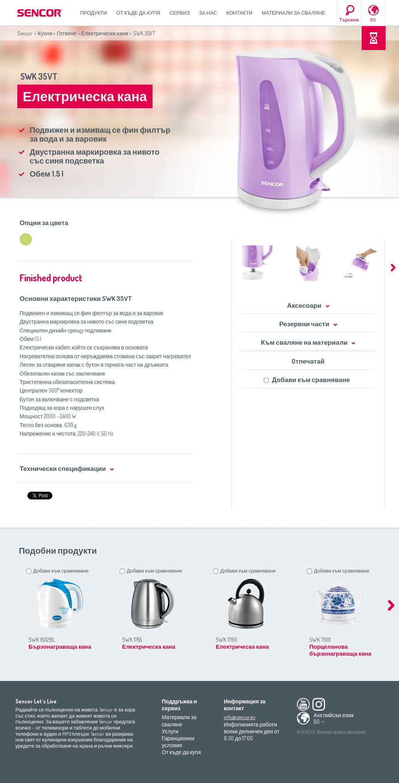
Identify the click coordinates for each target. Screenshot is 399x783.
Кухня (45, 33)
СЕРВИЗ (179, 13)
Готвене (66, 33)
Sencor (24, 33)
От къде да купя (138, 13)
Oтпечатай (308, 361)
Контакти (239, 13)
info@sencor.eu (239, 717)
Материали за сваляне (293, 13)
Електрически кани (104, 33)
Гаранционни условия (178, 741)
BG (373, 20)
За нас (208, 13)
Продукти (93, 13)
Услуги (170, 731)
